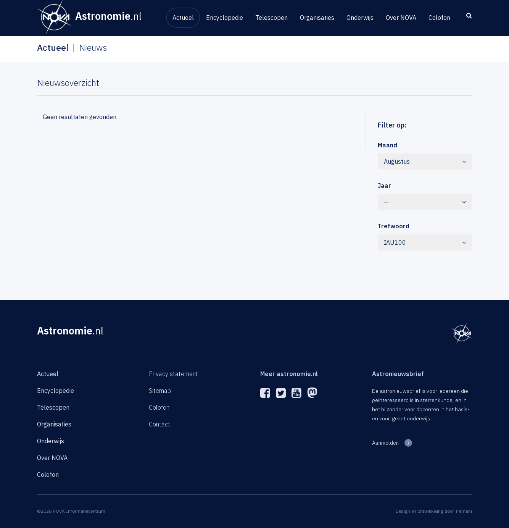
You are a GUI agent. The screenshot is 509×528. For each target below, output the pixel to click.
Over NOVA (401, 17)
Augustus (425, 161)
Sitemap (160, 390)
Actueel (183, 17)
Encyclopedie (224, 17)
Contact (159, 424)
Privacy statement (173, 374)
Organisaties (317, 17)
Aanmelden (385, 442)
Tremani (463, 511)
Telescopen (271, 17)
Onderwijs (360, 17)
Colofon (439, 17)
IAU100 (425, 242)
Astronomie (70, 330)
